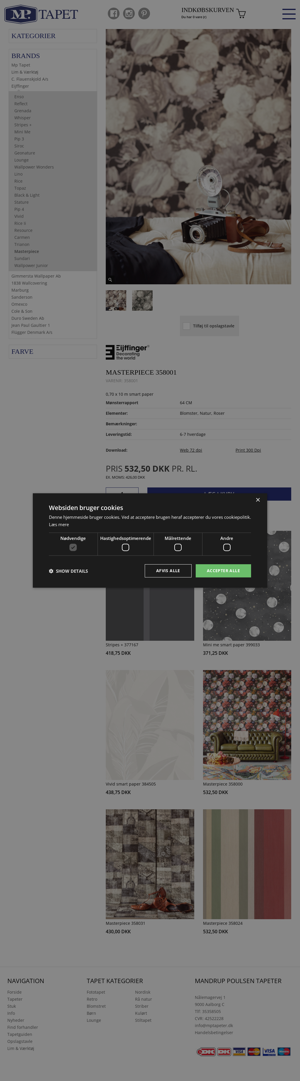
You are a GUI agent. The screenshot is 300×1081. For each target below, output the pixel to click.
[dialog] (150, 540)
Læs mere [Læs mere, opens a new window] (59, 524)
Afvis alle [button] (168, 570)
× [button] (257, 500)
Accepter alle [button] (223, 570)
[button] (68, 571)
